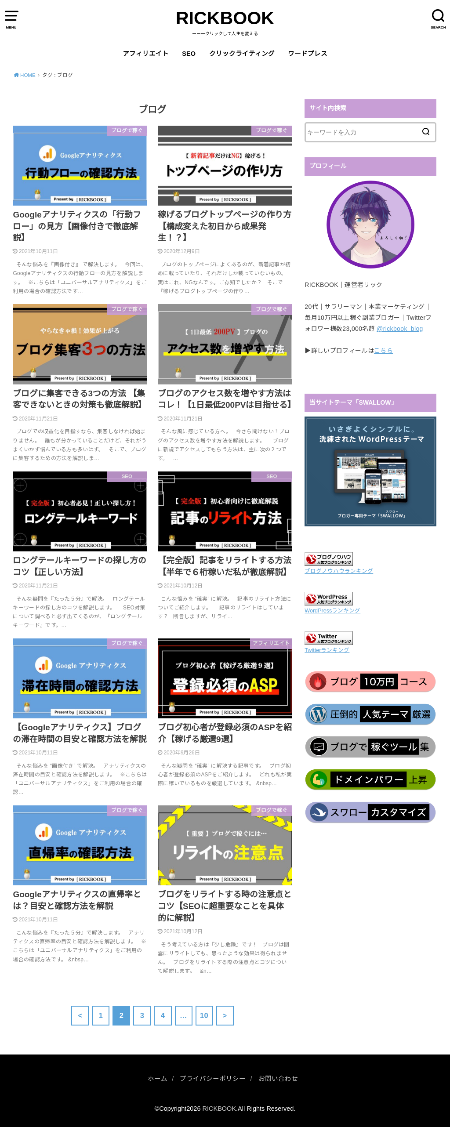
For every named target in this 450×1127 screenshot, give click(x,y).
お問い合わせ (278, 1078)
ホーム (157, 1078)
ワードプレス (307, 53)
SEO (189, 53)
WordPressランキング (332, 611)
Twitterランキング (327, 650)
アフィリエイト (146, 53)
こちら (383, 350)
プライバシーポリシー (213, 1078)
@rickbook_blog (400, 328)
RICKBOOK (225, 18)
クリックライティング (242, 53)
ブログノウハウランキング (339, 571)
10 (204, 1015)
